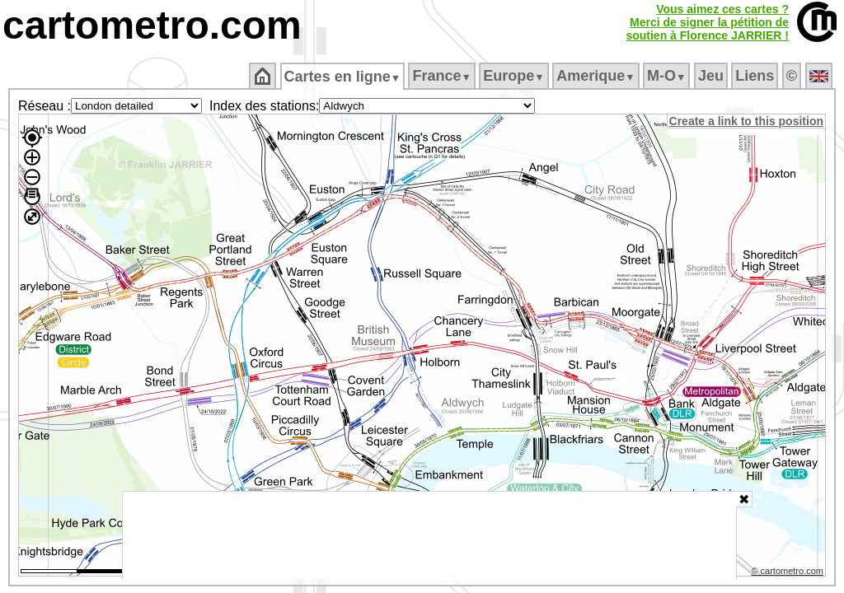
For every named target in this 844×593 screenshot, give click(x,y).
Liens (756, 76)
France (443, 76)
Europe (515, 76)
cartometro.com (152, 25)
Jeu (711, 76)
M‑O (668, 76)
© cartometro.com (789, 573)
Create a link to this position (747, 121)
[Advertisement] (429, 535)
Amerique (597, 76)
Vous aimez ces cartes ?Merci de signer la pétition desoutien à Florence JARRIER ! (707, 22)
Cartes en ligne (343, 76)
